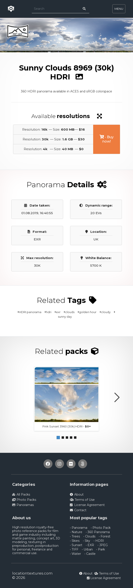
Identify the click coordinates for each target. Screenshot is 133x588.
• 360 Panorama (98, 532)
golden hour (87, 312)
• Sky (86, 541)
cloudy (106, 312)
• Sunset (76, 545)
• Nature (76, 532)
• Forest (104, 536)
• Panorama (78, 528)
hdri (48, 312)
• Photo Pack (101, 528)
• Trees (75, 536)
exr (58, 312)
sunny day (65, 316)
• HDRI (99, 541)
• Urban (87, 549)
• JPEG (103, 545)
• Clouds (89, 536)
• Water (75, 554)
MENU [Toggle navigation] (118, 8)
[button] (58, 437)
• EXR (90, 545)
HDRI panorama (30, 312)
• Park (100, 549)
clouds (69, 312)
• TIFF (74, 549)
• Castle (90, 554)
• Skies (74, 541)
